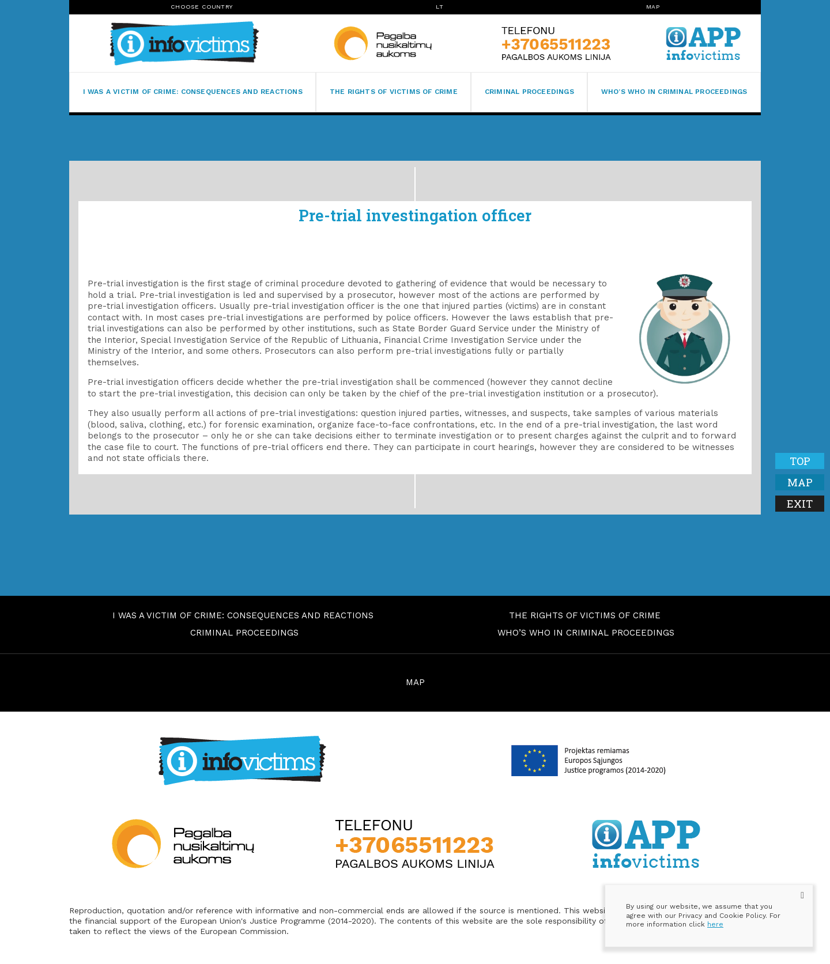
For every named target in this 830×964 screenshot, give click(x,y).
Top (800, 461)
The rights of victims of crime (394, 92)
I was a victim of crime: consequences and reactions (193, 92)
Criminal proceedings (529, 92)
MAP (415, 682)
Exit (800, 504)
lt (439, 6)
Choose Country (202, 6)
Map (652, 6)
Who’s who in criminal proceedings (674, 92)
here (715, 924)
